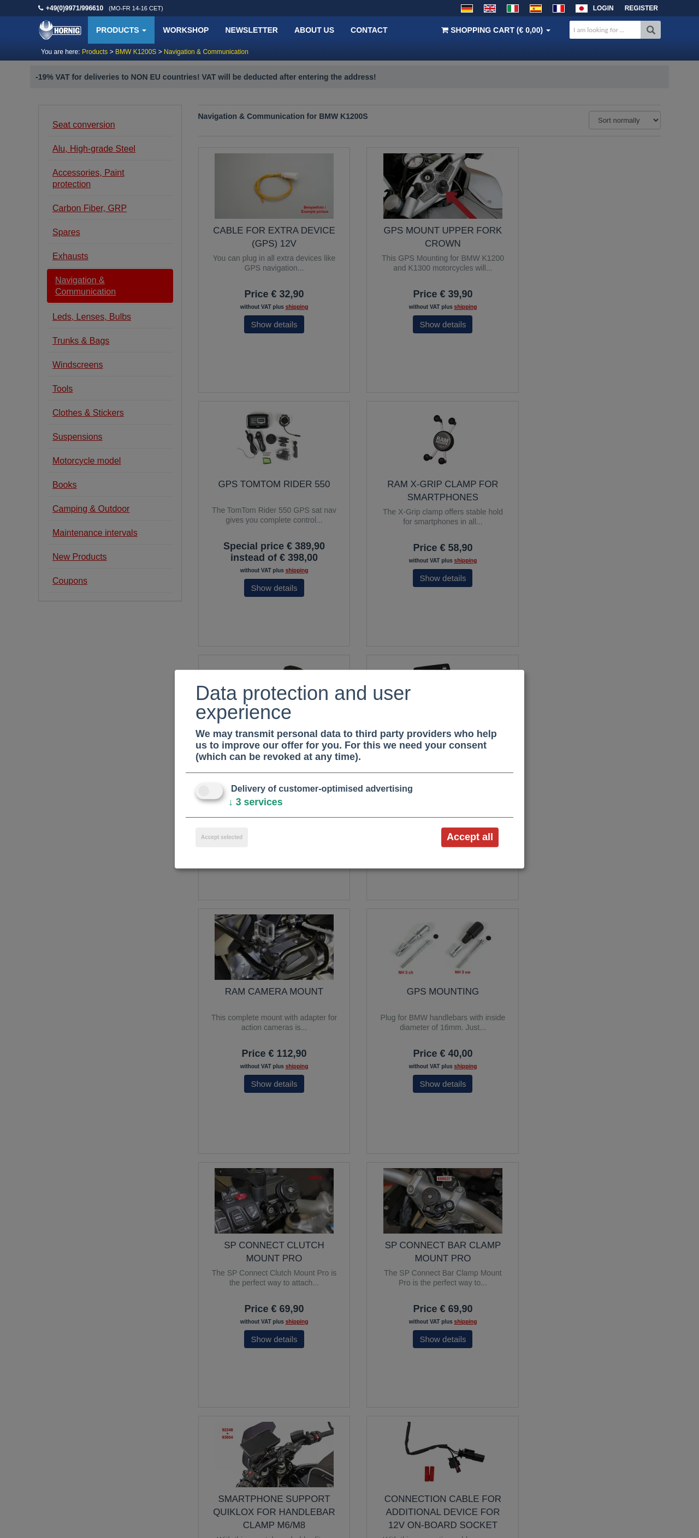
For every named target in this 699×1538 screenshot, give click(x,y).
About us (314, 30)
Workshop (186, 30)
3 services (255, 802)
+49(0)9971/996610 (74, 8)
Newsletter (251, 30)
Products (121, 30)
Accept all (470, 836)
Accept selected (221, 837)
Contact (369, 30)
